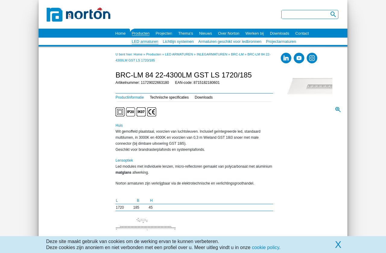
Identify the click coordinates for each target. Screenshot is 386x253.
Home (120, 33)
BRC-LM (237, 54)
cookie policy (265, 247)
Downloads (279, 33)
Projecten (164, 33)
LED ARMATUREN (179, 54)
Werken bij (254, 33)
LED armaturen (145, 41)
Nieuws (205, 33)
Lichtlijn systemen (178, 41)
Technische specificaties (169, 97)
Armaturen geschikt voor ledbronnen (229, 41)
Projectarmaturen (281, 41)
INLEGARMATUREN (212, 54)
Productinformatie (129, 97)
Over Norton (228, 33)
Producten (141, 33)
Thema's (185, 33)
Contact (302, 33)
